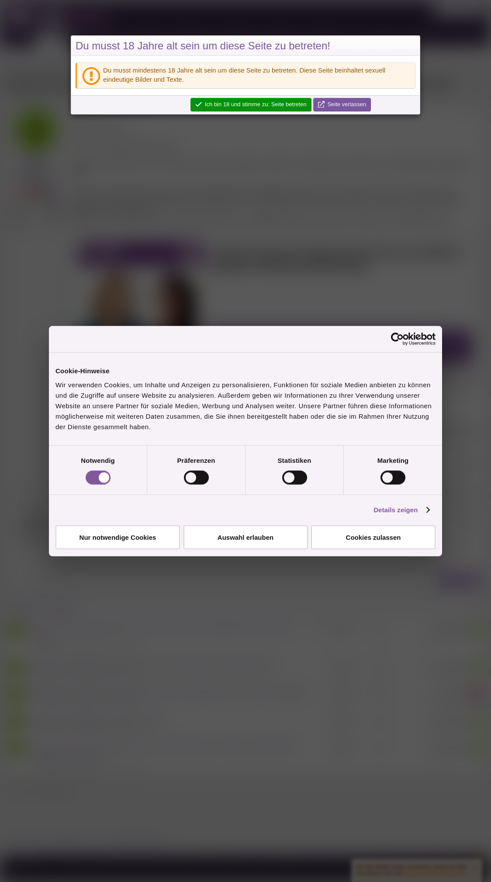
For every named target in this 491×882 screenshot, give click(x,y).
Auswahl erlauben (245, 537)
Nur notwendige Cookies (118, 537)
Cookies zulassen (373, 537)
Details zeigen (395, 510)
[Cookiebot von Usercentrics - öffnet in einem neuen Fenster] (397, 339)
